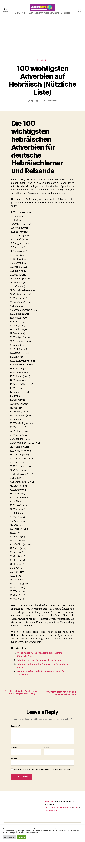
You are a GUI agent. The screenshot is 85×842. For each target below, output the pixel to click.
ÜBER (76, 814)
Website (14, 765)
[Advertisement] (42, 46)
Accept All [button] (21, 837)
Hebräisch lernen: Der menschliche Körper (41, 663)
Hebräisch (42, 64)
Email (46, 755)
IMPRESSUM (51, 817)
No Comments (51, 104)
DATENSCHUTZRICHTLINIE (58, 814)
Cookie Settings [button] (9, 837)
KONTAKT (49, 808)
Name (14, 755)
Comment (15, 733)
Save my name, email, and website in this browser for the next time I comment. (41, 776)
